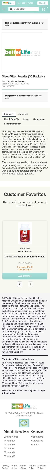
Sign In (42, 3)
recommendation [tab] (12, 123)
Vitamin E (9, 456)
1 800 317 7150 (25, 3)
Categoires (37, 440)
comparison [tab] (39, 119)
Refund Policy (32, 467)
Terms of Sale (23, 467)
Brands (35, 444)
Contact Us (37, 436)
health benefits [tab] (11, 119)
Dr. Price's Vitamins (16, 81)
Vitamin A (9, 440)
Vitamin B (9, 444)
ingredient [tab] (23, 114)
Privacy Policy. (5, 467)
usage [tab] (26, 119)
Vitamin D (9, 452)
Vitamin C (9, 448)
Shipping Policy (42, 467)
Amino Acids (11, 436)
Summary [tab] (8, 114)
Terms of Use (14, 467)
